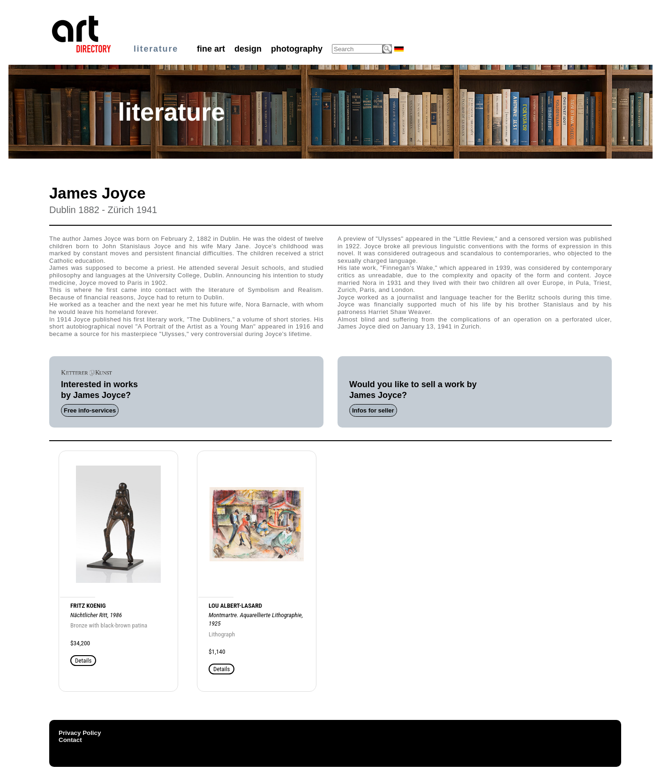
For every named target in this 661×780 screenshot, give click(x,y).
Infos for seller (373, 410)
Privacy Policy (80, 732)
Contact (70, 739)
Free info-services (90, 410)
